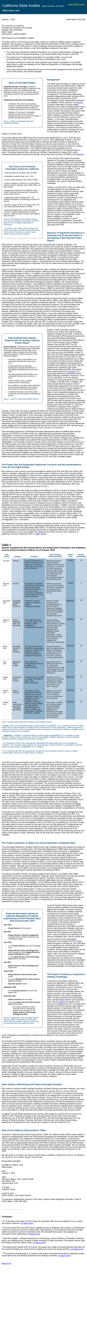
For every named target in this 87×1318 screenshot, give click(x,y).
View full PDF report (76, 4)
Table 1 (38, 534)
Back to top (6, 1263)
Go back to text (27, 1223)
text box (80, 103)
